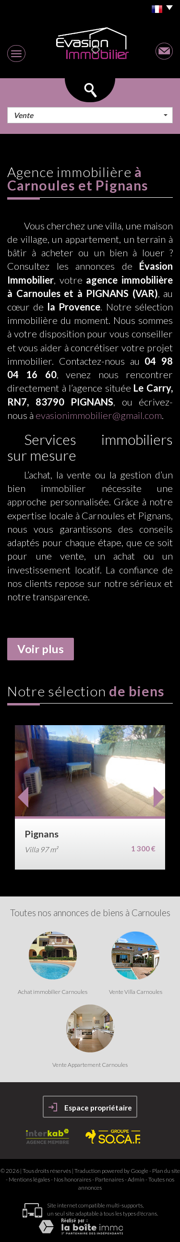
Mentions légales (29, 1179)
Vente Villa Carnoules (135, 992)
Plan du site (166, 1170)
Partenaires (109, 1179)
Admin (136, 1179)
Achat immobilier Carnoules (52, 992)
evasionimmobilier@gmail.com (99, 415)
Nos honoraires (72, 1179)
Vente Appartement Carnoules (90, 1065)
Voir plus (40, 649)
